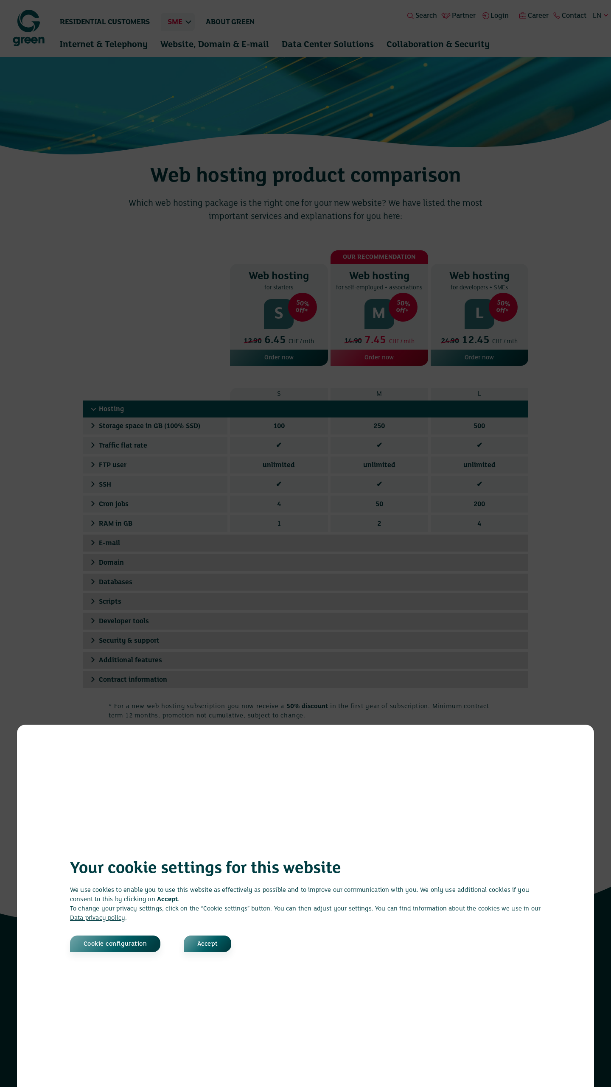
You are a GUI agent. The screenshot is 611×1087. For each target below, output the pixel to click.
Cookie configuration (115, 944)
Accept (208, 944)
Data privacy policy (97, 918)
